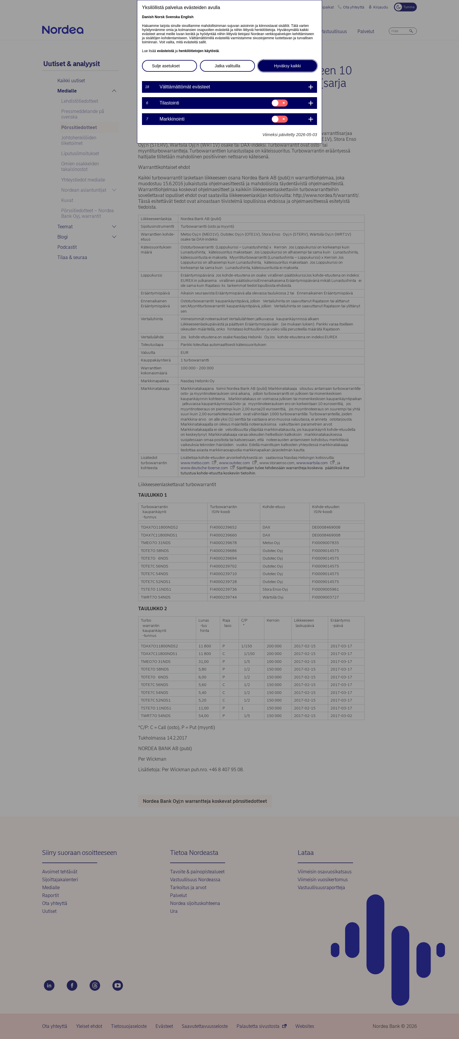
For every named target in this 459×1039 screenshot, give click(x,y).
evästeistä (165, 51)
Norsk (160, 17)
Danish (148, 17)
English (187, 17)
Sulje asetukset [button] (166, 66)
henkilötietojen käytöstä (199, 51)
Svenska (173, 17)
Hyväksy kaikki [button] (287, 66)
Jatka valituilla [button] (227, 66)
